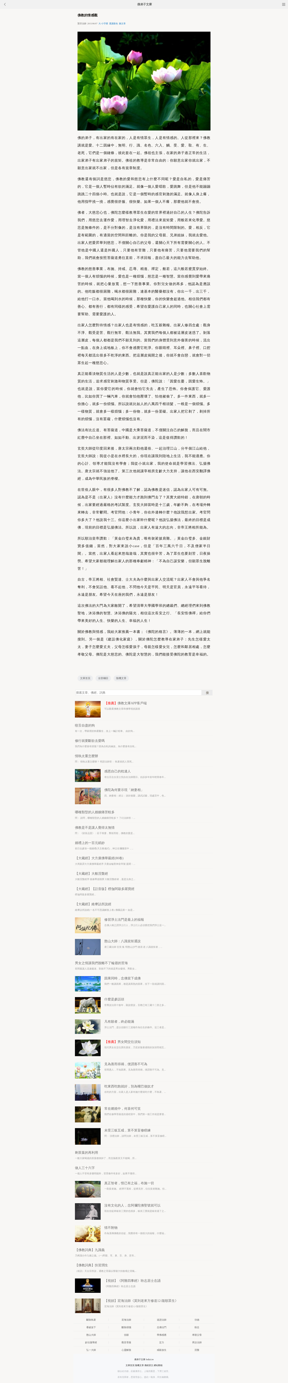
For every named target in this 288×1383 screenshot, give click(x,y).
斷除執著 (91, 1320)
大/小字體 (103, 23)
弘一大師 (91, 1350)
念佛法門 (161, 1327)
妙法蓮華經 (91, 1342)
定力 (161, 1342)
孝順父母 (197, 1335)
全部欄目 (103, 678)
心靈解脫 (126, 1350)
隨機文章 (121, 678)
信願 (126, 1335)
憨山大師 (91, 1335)
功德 (197, 1320)
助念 (197, 1327)
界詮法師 (197, 1342)
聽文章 (122, 23)
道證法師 (161, 1320)
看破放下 (91, 1327)
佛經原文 (148, 1365)
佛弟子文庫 (144, 4)
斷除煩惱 (126, 1327)
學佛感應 (161, 1335)
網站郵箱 (158, 1365)
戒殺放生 (161, 1350)
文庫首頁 (85, 678)
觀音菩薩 (126, 1342)
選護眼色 (113, 23)
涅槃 (197, 1350)
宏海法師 (126, 1320)
